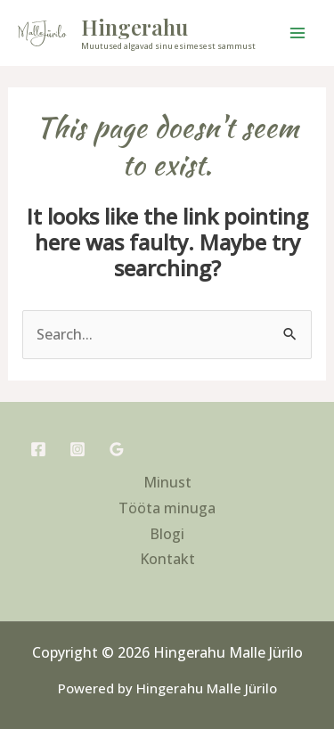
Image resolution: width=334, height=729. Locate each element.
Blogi (167, 534)
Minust (167, 482)
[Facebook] (38, 449)
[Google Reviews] (117, 449)
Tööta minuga (167, 508)
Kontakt (167, 559)
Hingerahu (134, 26)
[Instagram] (77, 449)
